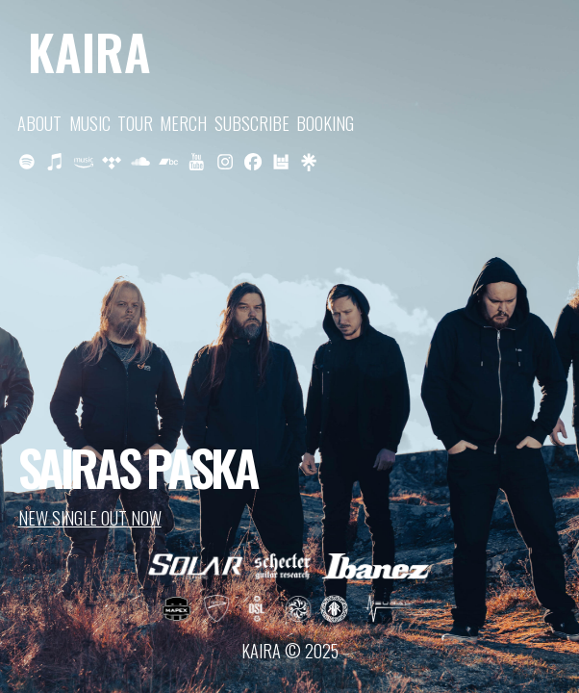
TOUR (135, 123)
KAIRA (89, 51)
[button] (27, 161)
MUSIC (90, 123)
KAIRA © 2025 (290, 650)
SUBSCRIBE (252, 123)
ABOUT (39, 123)
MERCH (183, 123)
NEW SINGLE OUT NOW (90, 517)
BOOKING (325, 123)
